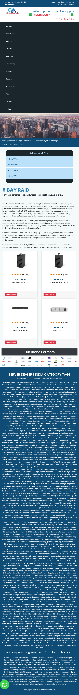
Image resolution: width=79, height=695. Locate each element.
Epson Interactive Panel (65, 638)
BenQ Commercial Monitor (32, 481)
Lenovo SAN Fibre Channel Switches (45, 474)
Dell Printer (7, 573)
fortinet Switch (35, 600)
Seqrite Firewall (24, 592)
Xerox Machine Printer (21, 573)
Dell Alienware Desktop (49, 571)
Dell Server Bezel (42, 392)
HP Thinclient (70, 597)
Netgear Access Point (56, 566)
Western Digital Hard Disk (11, 585)
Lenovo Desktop (63, 498)
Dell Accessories (58, 546)
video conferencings (58, 484)
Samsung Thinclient (10, 614)
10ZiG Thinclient (58, 614)
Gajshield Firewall (11, 592)
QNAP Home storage (45, 433)
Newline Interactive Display (12, 607)
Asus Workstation (24, 628)
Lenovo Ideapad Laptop (17, 551)
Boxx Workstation (67, 626)
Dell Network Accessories (56, 387)
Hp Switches (40, 397)
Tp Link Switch (42, 583)
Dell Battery (51, 561)
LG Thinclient (70, 614)
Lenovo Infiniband (51, 409)
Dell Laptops (52, 493)
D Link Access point (23, 566)
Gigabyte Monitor (10, 628)
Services (61, 2)
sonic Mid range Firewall (59, 457)
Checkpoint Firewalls (17, 590)
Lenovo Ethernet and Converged (15, 409)
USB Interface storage (10, 438)
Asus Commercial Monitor (38, 419)
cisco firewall (27, 450)
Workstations (11, 34)
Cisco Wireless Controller (31, 503)
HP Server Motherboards (49, 551)
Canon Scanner (70, 491)
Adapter (62, 448)
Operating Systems (61, 580)
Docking (39, 448)
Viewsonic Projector (61, 421)
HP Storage (64, 551)
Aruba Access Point (58, 645)
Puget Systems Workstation (43, 628)
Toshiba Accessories (9, 544)
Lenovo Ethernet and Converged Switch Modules (31, 479)
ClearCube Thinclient (27, 614)
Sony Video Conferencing (53, 633)
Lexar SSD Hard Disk (59, 515)
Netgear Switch (70, 489)
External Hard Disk (67, 583)
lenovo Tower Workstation (61, 513)
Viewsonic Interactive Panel (24, 604)
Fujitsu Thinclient (69, 612)
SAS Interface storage (67, 435)
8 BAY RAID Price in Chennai (14, 144)
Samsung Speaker (46, 542)
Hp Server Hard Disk (41, 530)
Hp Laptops (51, 498)
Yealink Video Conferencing (57, 609)
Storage (9, 41)
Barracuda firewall (54, 590)
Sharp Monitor (40, 626)
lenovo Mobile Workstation (39, 513)
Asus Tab (62, 525)
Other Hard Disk (22, 563)
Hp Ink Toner (50, 537)
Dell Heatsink (18, 414)
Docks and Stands (31, 414)
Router (72, 498)
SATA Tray (70, 448)
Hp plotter (65, 563)
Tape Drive (71, 387)
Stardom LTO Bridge (46, 443)
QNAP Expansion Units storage (46, 435)
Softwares (23, 583)
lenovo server (9, 407)
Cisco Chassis (53, 559)
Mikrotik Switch (54, 587)
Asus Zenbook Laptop (10, 643)
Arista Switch (15, 597)
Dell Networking (59, 402)
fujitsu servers (60, 628)
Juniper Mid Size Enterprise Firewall (41, 467)
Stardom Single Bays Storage (65, 575)
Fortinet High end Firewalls (13, 452)
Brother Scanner (44, 520)
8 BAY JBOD (38, 445)
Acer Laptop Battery (24, 559)
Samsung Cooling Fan (35, 539)
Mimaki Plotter (18, 624)
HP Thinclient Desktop (46, 496)
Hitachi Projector (32, 505)
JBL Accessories (23, 510)
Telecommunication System (12, 580)
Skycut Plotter (26, 638)
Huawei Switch (26, 597)
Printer (8, 94)
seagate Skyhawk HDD (26, 518)
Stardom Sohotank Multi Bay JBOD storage (36, 440)
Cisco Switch (26, 476)
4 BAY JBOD (48, 445)
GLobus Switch (31, 641)
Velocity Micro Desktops (63, 631)
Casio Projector (19, 505)
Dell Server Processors (55, 385)
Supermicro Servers (33, 631)
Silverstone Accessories (51, 563)
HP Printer (14, 423)
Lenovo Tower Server (22, 407)
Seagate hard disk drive (13, 411)
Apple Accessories (39, 387)
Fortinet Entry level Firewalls (56, 452)
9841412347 (65, 19)
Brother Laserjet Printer (29, 522)
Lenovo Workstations (66, 382)
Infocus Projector (46, 505)
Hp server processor (25, 537)
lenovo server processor (37, 527)
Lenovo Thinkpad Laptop (30, 546)
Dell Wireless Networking (23, 404)
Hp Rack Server (28, 397)
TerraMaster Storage (11, 595)
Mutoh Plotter (55, 624)
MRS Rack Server (46, 508)
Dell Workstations (8, 382)
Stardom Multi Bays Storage (19, 575)
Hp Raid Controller (32, 525)
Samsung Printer (33, 423)
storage (58, 397)
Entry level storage (27, 435)
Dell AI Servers (7, 578)
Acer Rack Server (15, 520)
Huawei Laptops (71, 633)
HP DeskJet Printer (59, 423)
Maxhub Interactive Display (12, 619)
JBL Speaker (67, 518)
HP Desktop (33, 496)
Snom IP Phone (47, 580)
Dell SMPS (6, 394)
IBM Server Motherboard (39, 554)
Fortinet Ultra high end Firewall (64, 450)
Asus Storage (45, 522)
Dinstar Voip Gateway (32, 580)
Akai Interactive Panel (47, 621)
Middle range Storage (10, 435)
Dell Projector (10, 421)
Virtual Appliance (25, 464)
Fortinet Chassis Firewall (43, 450)
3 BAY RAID (13, 170)
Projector (9, 109)
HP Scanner (34, 493)
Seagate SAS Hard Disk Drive (33, 411)
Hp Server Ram (18, 525)
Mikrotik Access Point (11, 616)
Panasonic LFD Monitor (20, 515)
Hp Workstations (50, 382)
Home (4, 141)
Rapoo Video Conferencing (56, 602)
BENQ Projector (47, 421)
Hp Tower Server (16, 397)
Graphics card (26, 484)
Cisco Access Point (35, 501)
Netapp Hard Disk (39, 559)
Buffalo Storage (26, 595)
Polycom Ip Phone (44, 641)
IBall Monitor (29, 626)
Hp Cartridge (39, 537)
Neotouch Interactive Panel (32, 633)
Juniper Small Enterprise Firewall (15, 467)
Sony (22, 486)
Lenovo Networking (67, 407)
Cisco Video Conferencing (36, 609)
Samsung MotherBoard (29, 542)
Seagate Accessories (68, 409)
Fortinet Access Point (29, 616)
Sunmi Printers (53, 583)
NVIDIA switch (29, 587)
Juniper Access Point (39, 612)
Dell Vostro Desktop (32, 571)
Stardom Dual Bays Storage (41, 575)
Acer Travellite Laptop (60, 585)
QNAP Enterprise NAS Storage (57, 428)
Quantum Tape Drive (17, 609)
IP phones (59, 469)
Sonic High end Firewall (39, 457)
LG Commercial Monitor (59, 479)
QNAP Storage (65, 426)
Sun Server (7, 556)
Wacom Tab (16, 568)
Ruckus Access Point (67, 616)
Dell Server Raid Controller (29, 390)
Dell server (33, 394)
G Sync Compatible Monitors (58, 527)
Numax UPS (57, 641)
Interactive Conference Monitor (59, 544)
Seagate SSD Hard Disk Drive (56, 411)
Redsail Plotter (14, 638)
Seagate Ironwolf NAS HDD (40, 515)
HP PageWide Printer (16, 426)
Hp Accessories (9, 387)
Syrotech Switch (43, 645)
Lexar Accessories (21, 513)
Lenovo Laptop (25, 498)
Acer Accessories (9, 559)
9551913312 (41, 15)
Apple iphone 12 (27, 549)
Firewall (9, 49)
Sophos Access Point (26, 636)
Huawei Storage (53, 636)
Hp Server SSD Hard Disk (24, 530)
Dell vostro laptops (65, 493)
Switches (9, 56)
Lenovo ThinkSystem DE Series (19, 474)
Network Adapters (69, 578)
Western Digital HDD (58, 522)
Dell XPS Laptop (21, 496)
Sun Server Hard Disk (56, 554)
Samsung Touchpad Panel (63, 542)
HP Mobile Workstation (26, 385)
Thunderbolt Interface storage (31, 438)
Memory (31, 578)
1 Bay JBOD (31, 448)
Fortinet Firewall (15, 450)
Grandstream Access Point (48, 616)
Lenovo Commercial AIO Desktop (14, 501)
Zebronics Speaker (25, 534)
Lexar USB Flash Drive (51, 510)
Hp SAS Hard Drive (32, 532)
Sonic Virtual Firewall (21, 460)
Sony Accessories (10, 636)
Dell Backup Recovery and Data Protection (39, 399)
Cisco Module (56, 556)
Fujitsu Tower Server (17, 631)
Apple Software (62, 537)
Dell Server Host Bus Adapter (24, 392)
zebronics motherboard (66, 534)
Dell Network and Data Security (63, 404)
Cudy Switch (6, 645)
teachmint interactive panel (13, 641)
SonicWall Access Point (67, 643)
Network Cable (14, 476)
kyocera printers (20, 578)
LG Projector (46, 491)
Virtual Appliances (57, 464)
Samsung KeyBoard (12, 542)
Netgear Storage (39, 498)
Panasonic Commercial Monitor (55, 481)
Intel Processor (9, 563)
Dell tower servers (45, 394)
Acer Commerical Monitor (59, 419)
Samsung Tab (52, 525)
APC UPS (29, 585)
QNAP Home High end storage (65, 433)
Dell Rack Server (59, 394)
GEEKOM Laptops (26, 643)
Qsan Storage (23, 600)
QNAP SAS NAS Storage (36, 428)
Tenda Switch (52, 643)
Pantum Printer (35, 563)
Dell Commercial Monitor (29, 416)
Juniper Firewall (71, 464)
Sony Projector (21, 421)
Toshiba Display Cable (26, 544)
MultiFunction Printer (38, 573)
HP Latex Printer (33, 551)
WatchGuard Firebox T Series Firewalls (40, 469)
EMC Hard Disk (71, 554)
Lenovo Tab (71, 525)
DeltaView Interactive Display (34, 619)
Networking (10, 64)
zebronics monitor (49, 534)
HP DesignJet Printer (10, 493)
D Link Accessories (26, 489)
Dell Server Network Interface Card (53, 390)
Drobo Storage (50, 595)
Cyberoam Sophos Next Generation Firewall (20, 462)
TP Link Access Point (39, 566)
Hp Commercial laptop (64, 496)
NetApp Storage (52, 592)
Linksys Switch (40, 636)
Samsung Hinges (70, 539)
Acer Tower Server (29, 520)
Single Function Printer (55, 573)
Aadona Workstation (69, 624)
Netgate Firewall (40, 643)
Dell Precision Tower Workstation (14, 508)
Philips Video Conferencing (52, 600)
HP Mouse (56, 568)
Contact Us (69, 4)
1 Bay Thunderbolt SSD (17, 448)
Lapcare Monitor (53, 626)
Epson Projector (34, 421)
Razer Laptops (47, 631)
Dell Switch (45, 476)
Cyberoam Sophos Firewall (66, 460)
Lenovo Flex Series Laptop (42, 568)
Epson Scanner (57, 491)
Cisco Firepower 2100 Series (38, 455)
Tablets (9, 101)
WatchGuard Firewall (17, 469)
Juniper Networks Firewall (36, 590)
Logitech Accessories (68, 559)
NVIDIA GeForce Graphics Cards (62, 530)
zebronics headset (10, 537)
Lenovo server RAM (32, 486)
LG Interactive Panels (62, 508)
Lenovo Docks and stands (49, 416)
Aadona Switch (63, 595)
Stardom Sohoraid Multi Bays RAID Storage (41, 141)
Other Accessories (11, 390)
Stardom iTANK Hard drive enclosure (23, 443)
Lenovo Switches (56, 476)
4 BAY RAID (13, 165)
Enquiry (54, 2)
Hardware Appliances (41, 464)
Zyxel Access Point (55, 612)
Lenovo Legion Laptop (63, 443)
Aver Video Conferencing (66, 604)
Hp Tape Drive (57, 486)
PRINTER (22, 423)
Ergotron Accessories (32, 491)
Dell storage (66, 397)
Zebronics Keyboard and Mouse (15, 527)
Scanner (56, 426)
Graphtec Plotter (31, 624)
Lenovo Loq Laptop (16, 571)
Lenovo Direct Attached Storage (27, 472)
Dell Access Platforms (42, 404)
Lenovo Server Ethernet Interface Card (54, 532)
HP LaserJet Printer (33, 426)
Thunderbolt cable (50, 448)
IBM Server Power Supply (40, 556)
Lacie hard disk (33, 508)
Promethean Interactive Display (55, 607)
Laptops (9, 71)
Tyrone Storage (30, 645)
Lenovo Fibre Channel (36, 409)
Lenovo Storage (53, 407)
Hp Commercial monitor (18, 419)
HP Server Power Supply (21, 556)
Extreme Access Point (22, 612)
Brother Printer (14, 522)
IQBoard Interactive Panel (28, 621)
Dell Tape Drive (70, 392)
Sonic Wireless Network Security (42, 460)
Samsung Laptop (68, 556)
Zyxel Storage (39, 595)
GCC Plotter (43, 624)
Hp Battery (71, 561)
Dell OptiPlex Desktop (67, 571)
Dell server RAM (70, 385)
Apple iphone (15, 549)
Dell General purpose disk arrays (30, 402)
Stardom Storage (15, 141)
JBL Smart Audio (42, 518)
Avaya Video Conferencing (46, 604)
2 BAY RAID (13, 176)
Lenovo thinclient (10, 600)
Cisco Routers (47, 503)
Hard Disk (69, 394)
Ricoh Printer (26, 568)
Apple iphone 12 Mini (41, 549)
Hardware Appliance (9, 464)
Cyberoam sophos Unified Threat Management (56, 462)
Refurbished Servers (23, 561)
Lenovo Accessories (23, 387)
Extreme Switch (39, 597)
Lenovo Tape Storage (48, 472)
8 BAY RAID (13, 159)
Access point (46, 546)
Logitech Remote (39, 561)
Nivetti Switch (50, 638)
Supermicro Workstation (14, 626)
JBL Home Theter (55, 518)
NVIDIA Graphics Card (42, 585)
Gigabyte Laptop (14, 633)
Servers (9, 26)
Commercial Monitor (65, 414)
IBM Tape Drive (45, 486)
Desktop (9, 79)
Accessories (10, 86)
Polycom (15, 486)
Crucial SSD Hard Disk (53, 578)
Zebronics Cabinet (57, 392)
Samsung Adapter (19, 539)
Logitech (70, 484)
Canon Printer (46, 426)
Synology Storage (65, 501)
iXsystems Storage (66, 592)
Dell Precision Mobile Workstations (30, 382)
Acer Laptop (41, 544)
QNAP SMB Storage (31, 431)
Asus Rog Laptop (68, 641)
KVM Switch (61, 561)
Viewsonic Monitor (50, 501)
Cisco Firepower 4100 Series (60, 455)
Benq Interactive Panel (36, 602)
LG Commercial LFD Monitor (65, 505)
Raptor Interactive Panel (17, 602)
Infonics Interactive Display (57, 619)
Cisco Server (24, 493)
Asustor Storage (41, 587)
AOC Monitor (18, 491)
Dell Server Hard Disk (20, 554)
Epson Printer (45, 423)
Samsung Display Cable (54, 539)
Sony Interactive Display (32, 607)
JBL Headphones (36, 510)
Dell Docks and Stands (47, 414)
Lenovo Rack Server (39, 407)
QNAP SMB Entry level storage (25, 433)
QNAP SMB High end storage (50, 431)
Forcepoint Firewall (69, 590)
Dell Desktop (7, 491)
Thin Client (39, 578)
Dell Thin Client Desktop (55, 597)
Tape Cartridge (40, 489)
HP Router (50, 397)
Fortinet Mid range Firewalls (34, 452)
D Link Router (13, 489)
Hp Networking (18, 532)
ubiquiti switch (16, 587)
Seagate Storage (38, 592)
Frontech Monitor (63, 621)
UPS (23, 585)
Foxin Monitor (38, 638)
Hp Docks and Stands (41, 484)
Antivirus (32, 583)
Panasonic (7, 486)
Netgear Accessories (55, 489)
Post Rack (37, 534)
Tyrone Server (17, 645)
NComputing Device (57, 549)
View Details (11, 294)
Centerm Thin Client (43, 614)
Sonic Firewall (25, 457)
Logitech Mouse (9, 561)
